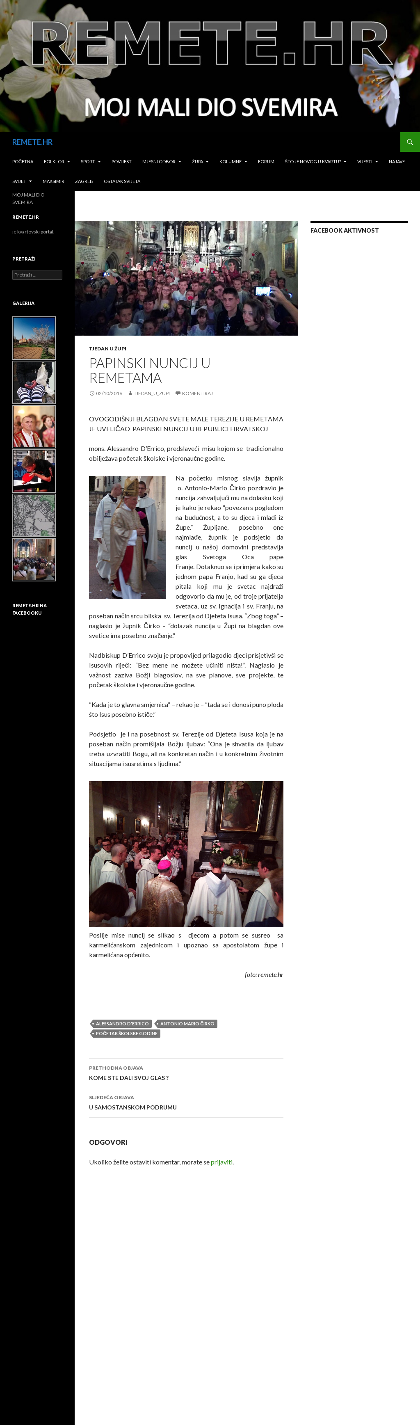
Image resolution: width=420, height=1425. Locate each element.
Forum (266, 161)
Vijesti (364, 161)
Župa (197, 161)
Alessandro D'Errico (122, 1023)
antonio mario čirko (187, 1023)
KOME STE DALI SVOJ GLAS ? (186, 1072)
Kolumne (230, 161)
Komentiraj (197, 393)
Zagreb (84, 181)
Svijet (19, 181)
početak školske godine (127, 1033)
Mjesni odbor (159, 161)
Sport (88, 161)
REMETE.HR (32, 141)
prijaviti (222, 1162)
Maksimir (53, 181)
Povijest (122, 161)
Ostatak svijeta (122, 181)
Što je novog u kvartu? (313, 161)
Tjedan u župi (107, 348)
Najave (397, 161)
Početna (22, 161)
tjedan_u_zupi (152, 393)
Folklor (54, 161)
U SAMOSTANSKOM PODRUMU (186, 1102)
